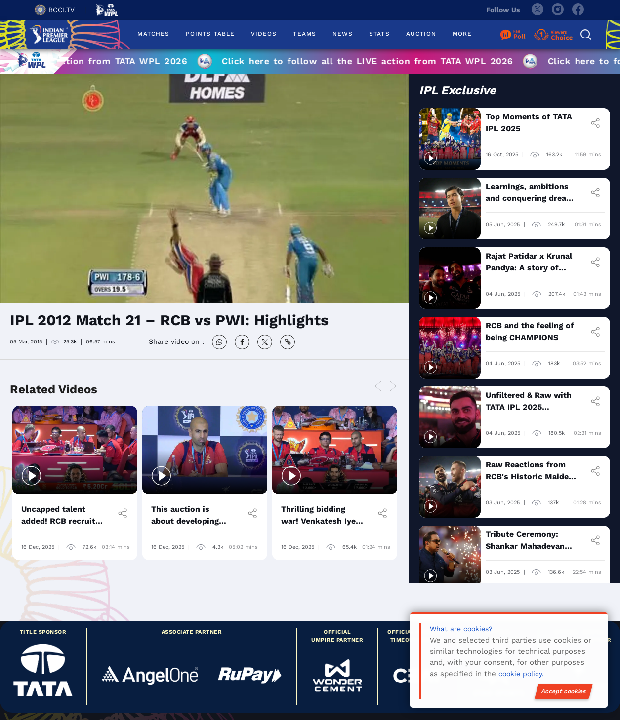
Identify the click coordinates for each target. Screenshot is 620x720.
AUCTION (421, 33)
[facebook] (578, 9)
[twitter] (537, 9)
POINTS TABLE (210, 33)
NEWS (342, 33)
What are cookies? (461, 629)
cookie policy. (521, 674)
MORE (462, 33)
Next (392, 387)
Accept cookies (563, 691)
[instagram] (557, 9)
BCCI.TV (55, 9)
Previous (378, 387)
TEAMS (304, 33)
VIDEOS (264, 33)
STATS (379, 33)
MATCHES (153, 33)
